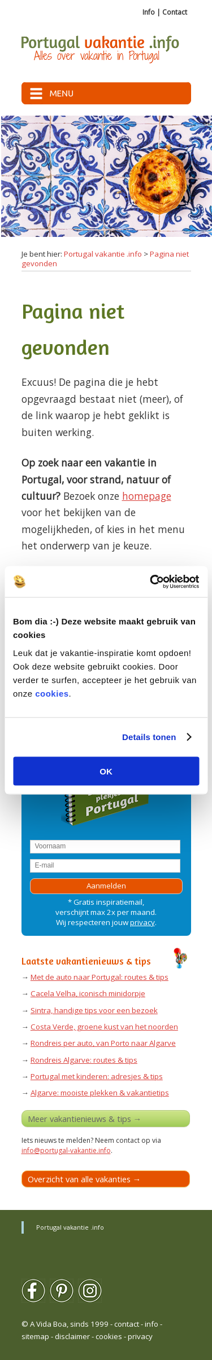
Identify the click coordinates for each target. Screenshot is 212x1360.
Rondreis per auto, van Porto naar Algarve (103, 1043)
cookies (51, 693)
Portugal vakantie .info (103, 254)
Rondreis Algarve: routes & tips (84, 1060)
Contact (174, 12)
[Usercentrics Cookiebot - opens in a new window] (151, 581)
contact (126, 1324)
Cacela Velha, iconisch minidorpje (88, 993)
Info (148, 12)
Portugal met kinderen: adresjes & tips (97, 1076)
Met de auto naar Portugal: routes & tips (99, 977)
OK (106, 771)
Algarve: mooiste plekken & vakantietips (100, 1093)
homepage (146, 496)
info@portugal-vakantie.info (66, 1150)
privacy (142, 922)
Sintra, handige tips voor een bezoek (94, 1010)
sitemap (35, 1336)
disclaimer (72, 1336)
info (151, 1324)
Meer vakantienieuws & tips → (85, 1118)
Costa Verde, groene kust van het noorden (104, 1027)
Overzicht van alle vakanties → (84, 1179)
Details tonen (149, 737)
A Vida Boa (48, 1324)
